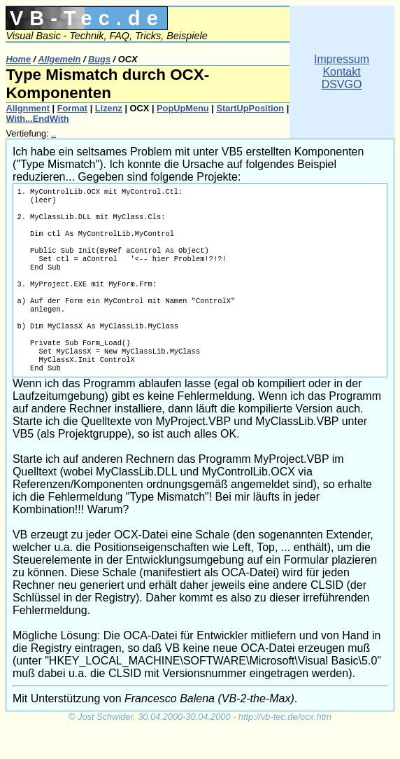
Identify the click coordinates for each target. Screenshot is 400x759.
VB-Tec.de (87, 18)
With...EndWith (37, 118)
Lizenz (108, 108)
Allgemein (59, 59)
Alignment (28, 108)
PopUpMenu (183, 108)
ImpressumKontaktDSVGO (341, 71)
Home (18, 59)
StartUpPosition (250, 108)
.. (53, 133)
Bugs (99, 59)
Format (72, 108)
